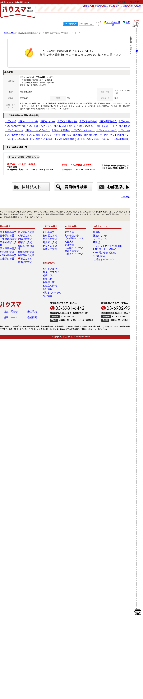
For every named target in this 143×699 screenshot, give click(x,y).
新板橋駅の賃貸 (26, 243)
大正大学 (70, 235)
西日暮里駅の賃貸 (27, 239)
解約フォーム (10, 276)
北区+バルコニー (50, 124)
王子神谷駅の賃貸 (9, 236)
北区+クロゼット (96, 124)
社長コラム (77, 9)
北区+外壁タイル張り (53, 133)
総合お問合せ (10, 269)
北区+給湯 (9, 119)
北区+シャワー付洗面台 (102, 119)
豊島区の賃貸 (50, 229)
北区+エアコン (82, 124)
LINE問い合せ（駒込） (101, 243)
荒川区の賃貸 (50, 236)
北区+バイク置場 (93, 128)
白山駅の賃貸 (7, 249)
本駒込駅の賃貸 (8, 246)
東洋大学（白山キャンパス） (75, 239)
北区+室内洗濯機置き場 (72, 133)
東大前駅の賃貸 (26, 226)
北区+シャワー (38, 119)
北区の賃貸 (49, 226)
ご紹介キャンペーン (100, 253)
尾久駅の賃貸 (25, 253)
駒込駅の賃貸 (7, 243)
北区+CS (105, 128)
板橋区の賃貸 (50, 243)
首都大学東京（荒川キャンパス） (75, 245)
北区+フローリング (66, 124)
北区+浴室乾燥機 (69, 119)
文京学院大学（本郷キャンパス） (75, 230)
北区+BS (114, 128)
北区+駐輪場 (80, 128)
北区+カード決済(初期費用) (110, 133)
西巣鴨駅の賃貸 (26, 246)
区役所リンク (97, 229)
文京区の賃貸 (50, 232)
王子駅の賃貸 (7, 229)
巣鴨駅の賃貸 (25, 232)
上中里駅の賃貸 (8, 232)
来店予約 (32, 269)
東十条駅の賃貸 (8, 226)
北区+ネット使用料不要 (14, 133)
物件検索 (48, 9)
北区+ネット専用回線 (34, 133)
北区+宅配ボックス (66, 128)
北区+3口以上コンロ (34, 124)
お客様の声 (123, 9)
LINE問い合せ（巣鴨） (101, 246)
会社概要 (32, 276)
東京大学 (70, 226)
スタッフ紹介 (94, 9)
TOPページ (9, 30)
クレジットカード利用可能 (103, 239)
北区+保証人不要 (90, 133)
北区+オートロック (32, 128)
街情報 (95, 226)
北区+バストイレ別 (22, 119)
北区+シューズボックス (114, 124)
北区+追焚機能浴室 (53, 119)
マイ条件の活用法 (115, 23)
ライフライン (97, 232)
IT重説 (94, 236)
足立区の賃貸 (50, 239)
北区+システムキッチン (14, 124)
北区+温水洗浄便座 (121, 119)
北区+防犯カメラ (126, 128)
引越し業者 (96, 249)
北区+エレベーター (49, 128)
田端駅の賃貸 (25, 236)
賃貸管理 (62, 9)
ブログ (109, 9)
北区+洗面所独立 (84, 119)
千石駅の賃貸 (25, 249)
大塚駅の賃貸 (25, 229)
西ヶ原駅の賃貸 (8, 239)
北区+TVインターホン (14, 128)
